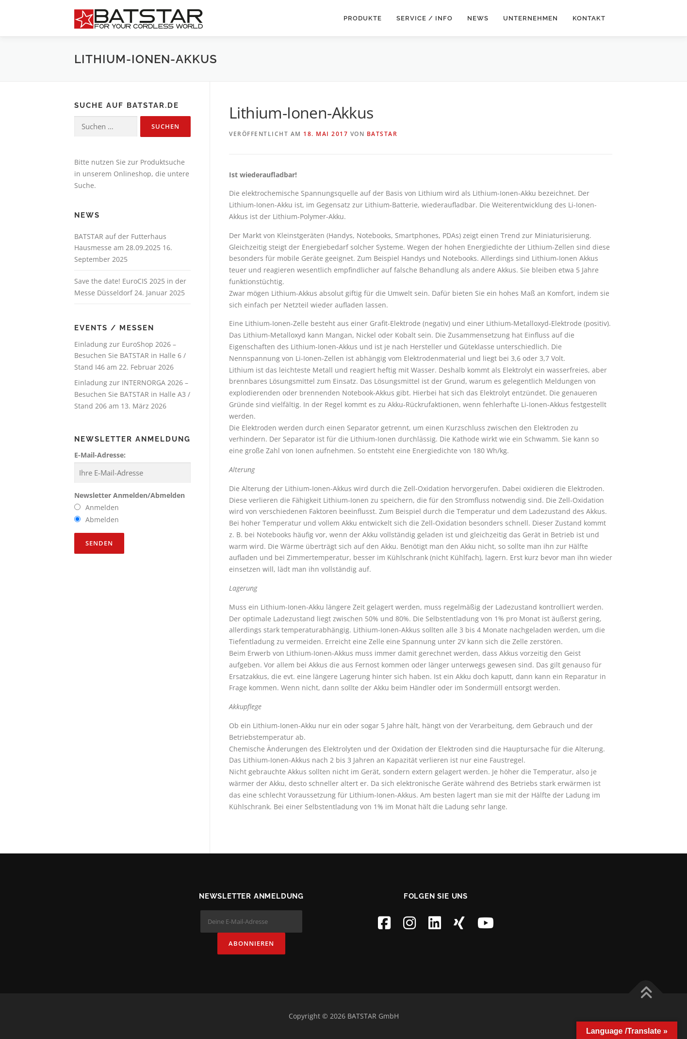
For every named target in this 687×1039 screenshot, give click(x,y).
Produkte (363, 18)
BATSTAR (382, 134)
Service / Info (424, 18)
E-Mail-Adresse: (100, 455)
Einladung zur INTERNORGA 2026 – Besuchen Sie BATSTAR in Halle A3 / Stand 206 (132, 394)
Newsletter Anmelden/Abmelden (129, 495)
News (478, 18)
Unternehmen (530, 18)
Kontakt (588, 18)
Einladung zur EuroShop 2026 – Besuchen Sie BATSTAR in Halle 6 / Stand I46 (130, 356)
